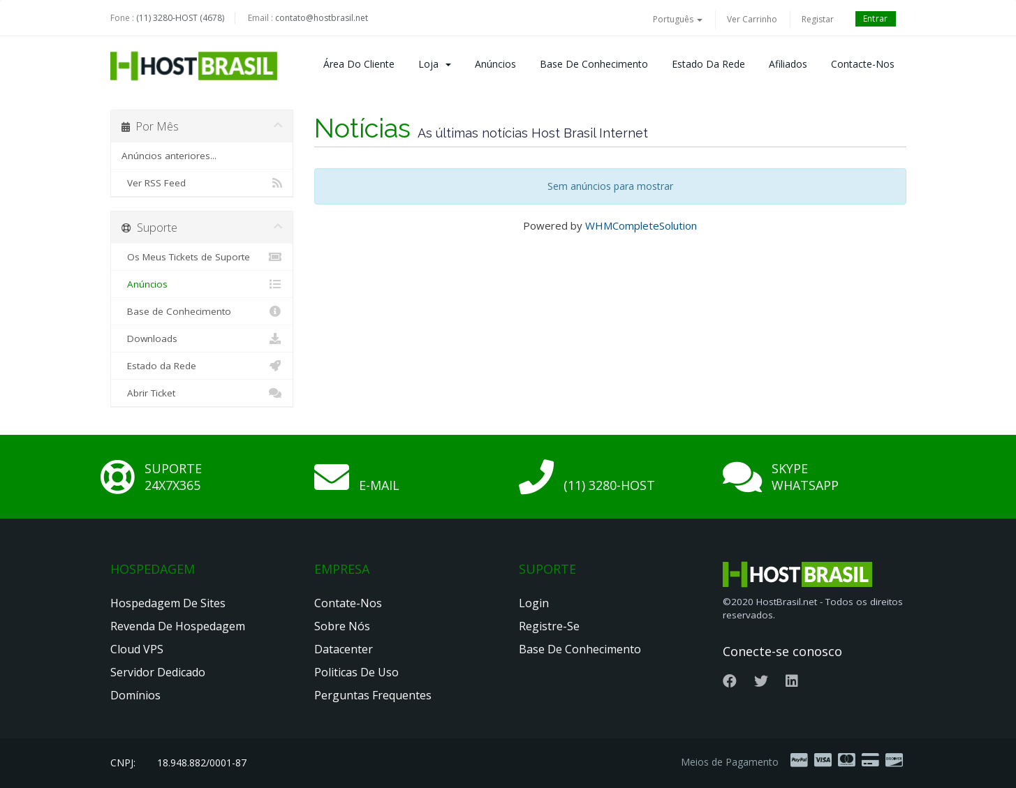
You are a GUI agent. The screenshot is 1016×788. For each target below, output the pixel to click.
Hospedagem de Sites (168, 603)
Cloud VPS (136, 649)
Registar (818, 19)
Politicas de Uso (356, 672)
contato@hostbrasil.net (321, 18)
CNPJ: (122, 762)
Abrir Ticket (202, 393)
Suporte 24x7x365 (173, 476)
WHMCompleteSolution (641, 225)
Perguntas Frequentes (373, 695)
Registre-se (549, 626)
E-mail (379, 485)
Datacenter (343, 649)
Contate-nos (348, 603)
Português (677, 19)
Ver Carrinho (752, 19)
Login (534, 603)
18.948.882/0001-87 (201, 762)
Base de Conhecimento (594, 63)
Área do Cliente (359, 63)
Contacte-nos (862, 63)
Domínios (135, 695)
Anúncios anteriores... (169, 155)
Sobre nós (342, 626)
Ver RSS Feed (202, 182)
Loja (434, 63)
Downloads (202, 338)
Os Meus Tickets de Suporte (202, 256)
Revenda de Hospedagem (177, 626)
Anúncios (495, 63)
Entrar (875, 18)
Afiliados (788, 63)
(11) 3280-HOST (609, 485)
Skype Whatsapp (805, 476)
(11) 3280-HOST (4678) (180, 18)
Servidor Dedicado (157, 672)
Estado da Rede (708, 63)
